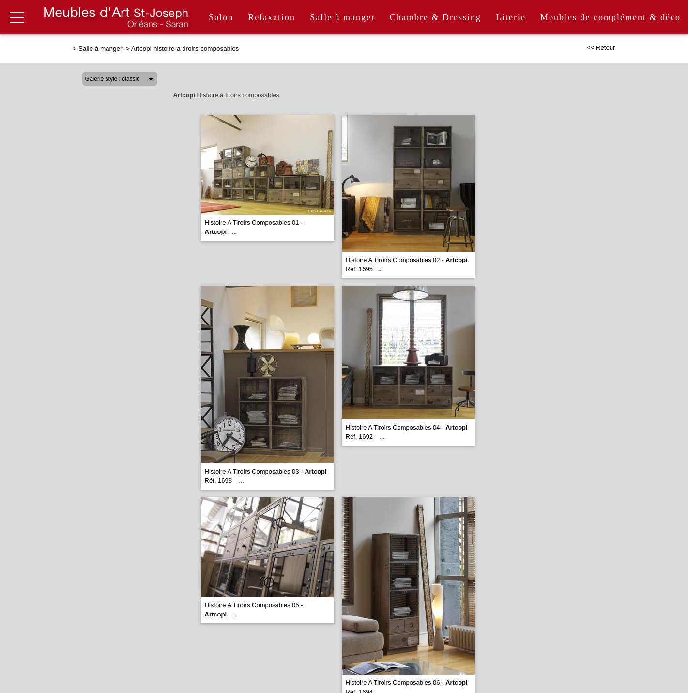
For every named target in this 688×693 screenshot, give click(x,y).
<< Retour (601, 47)
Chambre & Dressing (435, 17)
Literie (511, 17)
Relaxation (271, 17)
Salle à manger (342, 17)
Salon (221, 17)
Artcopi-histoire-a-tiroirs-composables (185, 48)
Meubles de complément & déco (610, 17)
